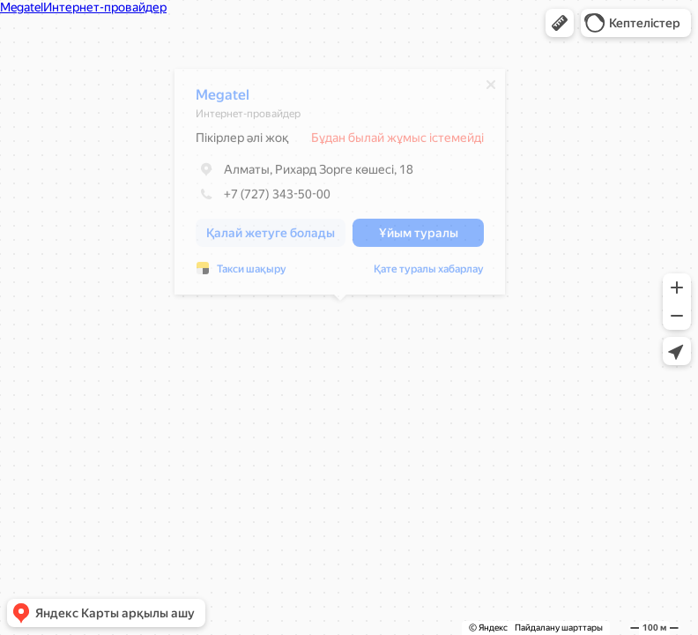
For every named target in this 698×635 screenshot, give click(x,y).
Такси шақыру (251, 273)
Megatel (222, 99)
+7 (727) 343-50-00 (263, 198)
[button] (560, 23)
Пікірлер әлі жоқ (242, 142)
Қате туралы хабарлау (429, 273)
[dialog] (339, 186)
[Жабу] (491, 89)
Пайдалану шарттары (559, 627)
